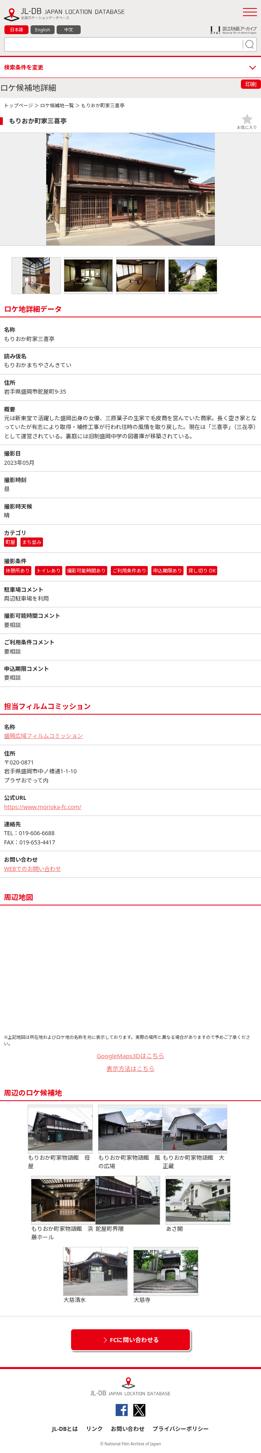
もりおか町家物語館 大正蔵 (195, 1137)
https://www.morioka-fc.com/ (43, 807)
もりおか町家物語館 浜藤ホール (63, 1208)
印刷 (251, 84)
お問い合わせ (128, 1429)
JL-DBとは (65, 1429)
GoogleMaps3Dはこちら (131, 1056)
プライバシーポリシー (181, 1429)
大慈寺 (166, 1275)
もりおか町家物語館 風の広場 (130, 1137)
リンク (94, 1429)
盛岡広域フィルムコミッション (43, 736)
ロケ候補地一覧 (57, 105)
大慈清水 (95, 1275)
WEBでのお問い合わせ (32, 869)
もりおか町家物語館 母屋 (60, 1137)
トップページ (18, 105)
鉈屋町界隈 (128, 1204)
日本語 (16, 30)
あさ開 (198, 1204)
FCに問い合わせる (134, 1340)
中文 (68, 30)
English (42, 30)
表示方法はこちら (130, 1069)
